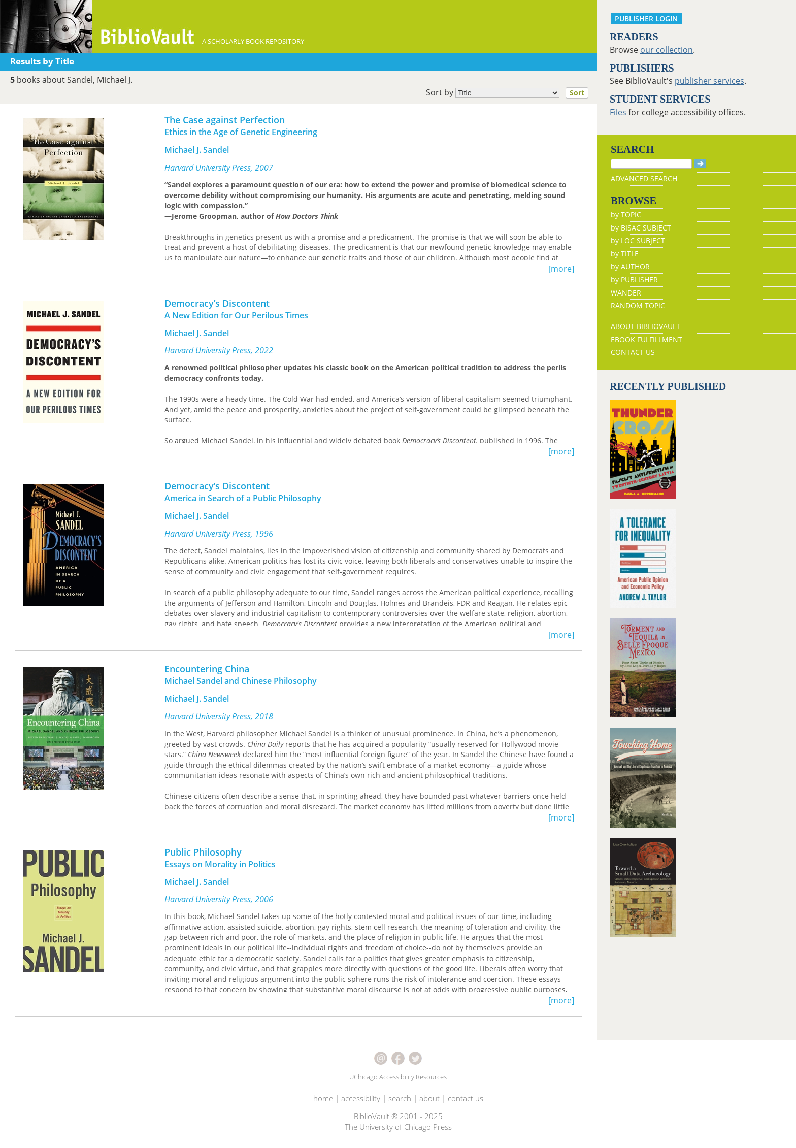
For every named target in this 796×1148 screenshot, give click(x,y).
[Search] (651, 164)
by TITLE (625, 253)
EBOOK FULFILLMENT (646, 339)
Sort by (510, 93)
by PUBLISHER (634, 279)
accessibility (360, 1098)
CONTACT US (633, 352)
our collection (666, 49)
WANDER (626, 293)
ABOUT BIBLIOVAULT (645, 326)
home (323, 1098)
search (399, 1098)
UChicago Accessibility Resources (398, 1076)
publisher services (709, 80)
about (429, 1098)
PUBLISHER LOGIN (646, 18)
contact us (465, 1098)
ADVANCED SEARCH (644, 178)
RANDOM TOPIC (638, 305)
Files (618, 112)
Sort (577, 92)
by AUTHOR (630, 266)
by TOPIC (626, 214)
